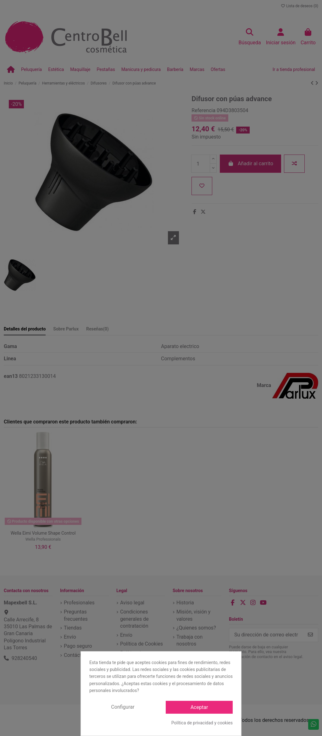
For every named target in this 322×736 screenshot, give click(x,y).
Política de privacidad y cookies (202, 722)
